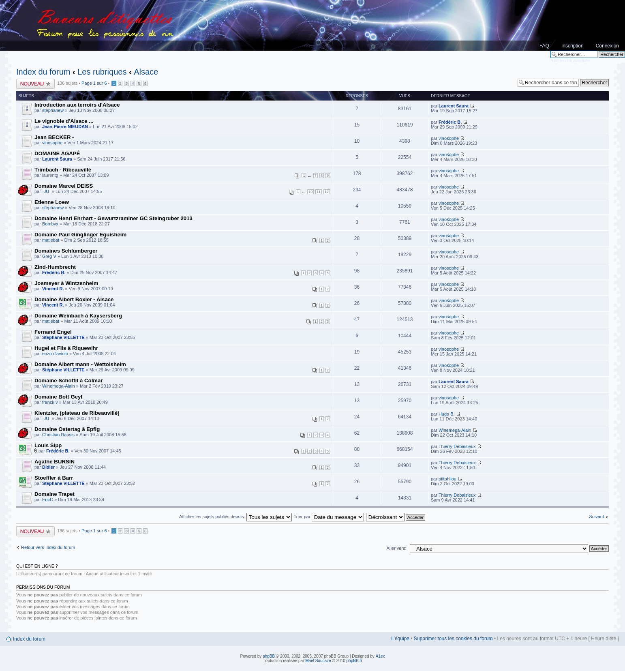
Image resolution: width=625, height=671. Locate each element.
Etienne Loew (51, 202)
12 (327, 192)
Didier (48, 467)
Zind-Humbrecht (55, 267)
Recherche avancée (570, 60)
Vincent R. (53, 288)
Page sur (94, 83)
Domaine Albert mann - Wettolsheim (80, 364)
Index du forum (43, 71)
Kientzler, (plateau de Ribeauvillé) (77, 413)
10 (310, 192)
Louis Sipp (48, 445)
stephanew (53, 110)
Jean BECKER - (54, 137)
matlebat (50, 240)
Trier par (328, 516)
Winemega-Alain (58, 386)
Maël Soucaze (318, 660)
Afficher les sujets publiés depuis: (235, 516)
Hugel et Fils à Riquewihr (66, 348)
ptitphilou (447, 478)
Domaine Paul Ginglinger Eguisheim (80, 235)
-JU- (46, 191)
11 (319, 192)
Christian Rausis (58, 434)
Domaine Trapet (54, 494)
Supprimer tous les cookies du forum (453, 638)
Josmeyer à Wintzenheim (66, 283)
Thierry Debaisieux (457, 446)
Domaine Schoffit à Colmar (68, 380)
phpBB (269, 656)
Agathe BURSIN (54, 462)
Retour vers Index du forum (48, 547)
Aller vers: (397, 548)
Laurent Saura (454, 105)
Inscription (572, 46)
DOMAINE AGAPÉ (57, 153)
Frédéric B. (450, 122)
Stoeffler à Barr (53, 478)
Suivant (596, 516)
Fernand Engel (53, 332)
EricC (47, 499)
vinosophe (52, 142)
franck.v (50, 402)
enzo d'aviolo (55, 353)
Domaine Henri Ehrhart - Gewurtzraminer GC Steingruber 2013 (113, 218)
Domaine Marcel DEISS (63, 186)
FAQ (544, 46)
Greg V (49, 256)
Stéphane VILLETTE (63, 337)
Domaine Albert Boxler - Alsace (73, 299)
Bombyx (50, 223)
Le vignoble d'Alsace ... (63, 121)
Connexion (607, 46)
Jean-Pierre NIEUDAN (65, 126)
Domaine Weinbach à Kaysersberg (78, 316)
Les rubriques (101, 71)
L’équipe (400, 638)
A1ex (380, 656)
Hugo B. (447, 414)
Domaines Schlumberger (65, 251)
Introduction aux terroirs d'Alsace (77, 105)
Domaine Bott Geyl (58, 397)
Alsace (146, 71)
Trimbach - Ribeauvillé (62, 170)
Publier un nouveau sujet (35, 84)
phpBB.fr (354, 660)
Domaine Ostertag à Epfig (67, 429)
